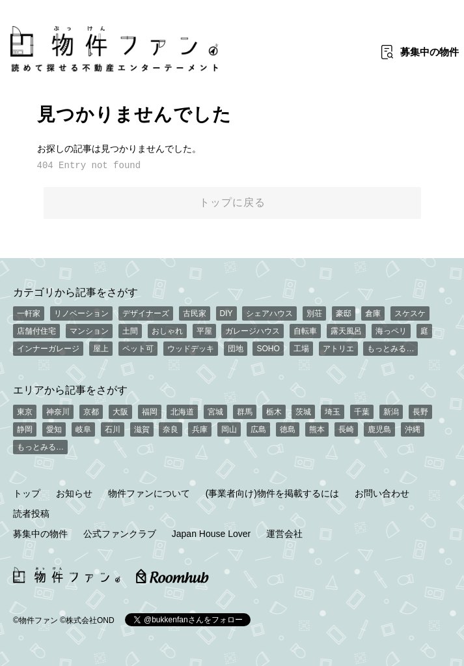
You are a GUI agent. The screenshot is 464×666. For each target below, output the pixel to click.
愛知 (54, 429)
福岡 (149, 411)
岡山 (229, 429)
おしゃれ (167, 331)
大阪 (120, 411)
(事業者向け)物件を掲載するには (272, 493)
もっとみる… (390, 348)
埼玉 (332, 411)
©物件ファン (35, 620)
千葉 (362, 411)
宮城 (215, 411)
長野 (420, 411)
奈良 (170, 429)
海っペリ (391, 331)
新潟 (391, 411)
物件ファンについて (149, 493)
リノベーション (81, 313)
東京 (25, 411)
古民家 (194, 313)
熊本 (317, 429)
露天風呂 (346, 331)
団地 (235, 348)
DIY (226, 313)
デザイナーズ (145, 313)
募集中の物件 (40, 533)
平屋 (204, 331)
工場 (301, 348)
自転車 (305, 331)
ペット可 (138, 348)
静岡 (25, 429)
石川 (112, 429)
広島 (258, 429)
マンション (89, 331)
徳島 (287, 429)
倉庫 (373, 313)
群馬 (244, 411)
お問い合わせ (382, 493)
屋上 (101, 348)
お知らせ (74, 493)
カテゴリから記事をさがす (75, 292)
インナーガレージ (48, 348)
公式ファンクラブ (119, 533)
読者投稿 (31, 513)
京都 (91, 411)
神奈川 (58, 411)
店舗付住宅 (36, 331)
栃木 (274, 411)
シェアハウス (269, 313)
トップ (26, 493)
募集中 (429, 51)
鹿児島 (379, 429)
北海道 (182, 411)
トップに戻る (232, 202)
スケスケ (410, 313)
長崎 (346, 429)
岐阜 (83, 429)
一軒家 (28, 313)
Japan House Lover (211, 533)
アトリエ (338, 348)
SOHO (267, 348)
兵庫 (200, 429)
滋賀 (142, 429)
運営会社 (284, 533)
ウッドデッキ (190, 348)
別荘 (314, 313)
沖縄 (412, 429)
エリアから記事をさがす (70, 390)
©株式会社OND (87, 620)
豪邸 (343, 313)
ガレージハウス (252, 331)
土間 (130, 331)
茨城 (303, 411)
